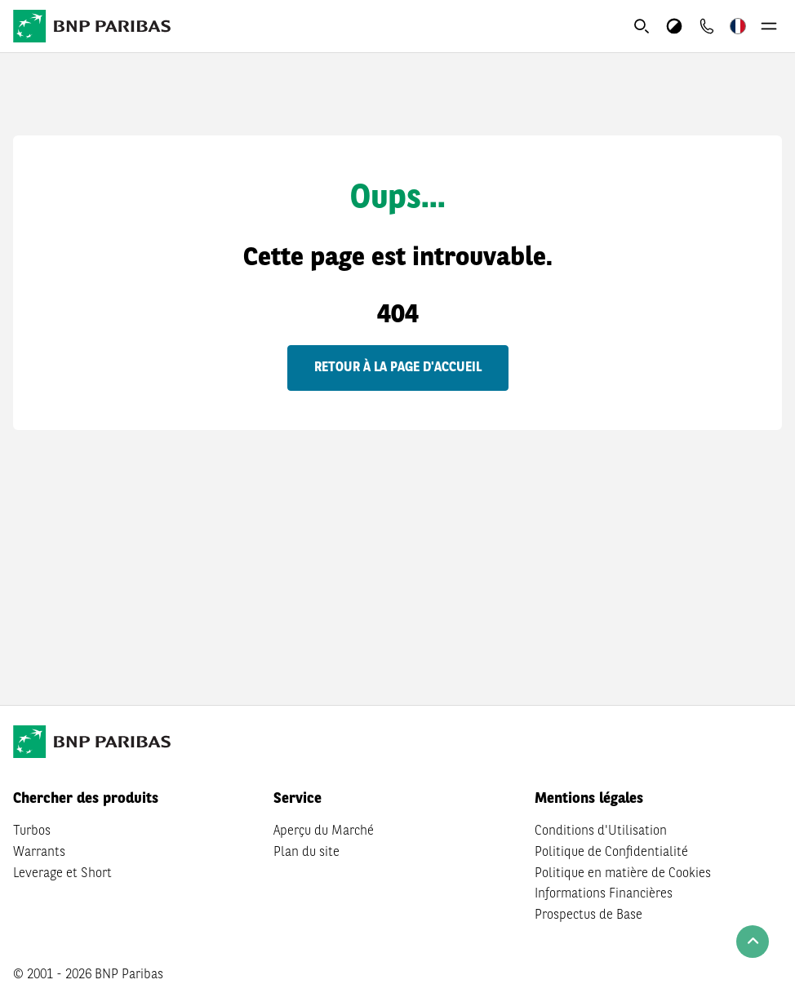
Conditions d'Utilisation (601, 831)
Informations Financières (604, 894)
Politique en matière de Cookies (623, 873)
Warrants (39, 852)
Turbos (32, 831)
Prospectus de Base (588, 915)
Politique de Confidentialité (611, 852)
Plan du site (306, 852)
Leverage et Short (62, 873)
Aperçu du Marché (323, 831)
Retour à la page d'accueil (398, 368)
